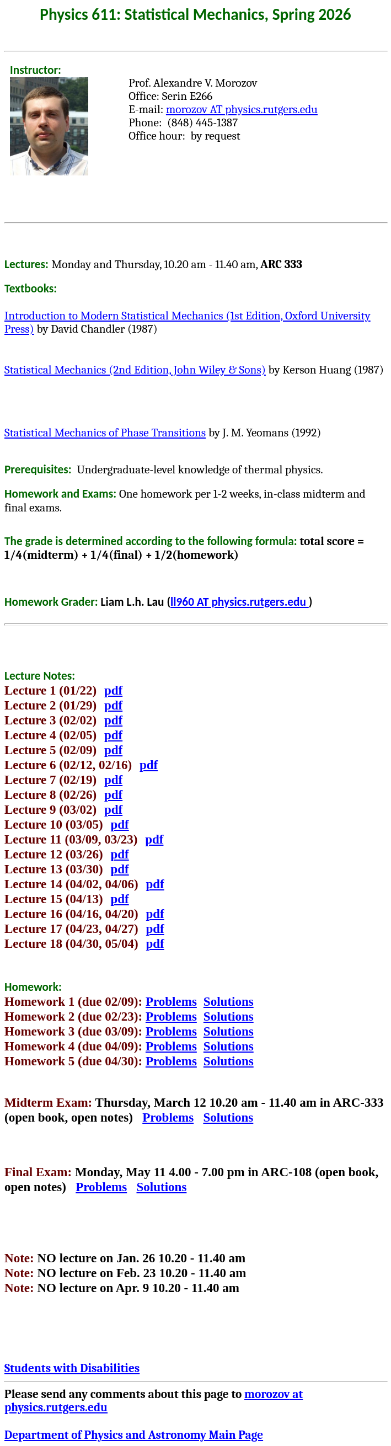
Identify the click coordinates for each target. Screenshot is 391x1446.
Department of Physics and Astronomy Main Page (133, 1435)
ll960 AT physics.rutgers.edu (239, 602)
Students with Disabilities (72, 1368)
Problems (171, 1001)
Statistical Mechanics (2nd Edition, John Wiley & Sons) (135, 369)
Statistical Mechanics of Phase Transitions (105, 432)
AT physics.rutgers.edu (242, 109)
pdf (113, 690)
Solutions (228, 1001)
